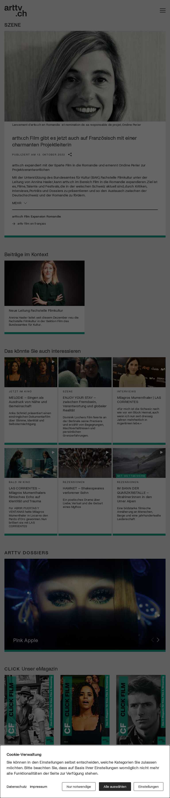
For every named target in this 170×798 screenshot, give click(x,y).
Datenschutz (17, 787)
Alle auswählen (114, 787)
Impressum (38, 787)
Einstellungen (148, 787)
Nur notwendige (78, 787)
